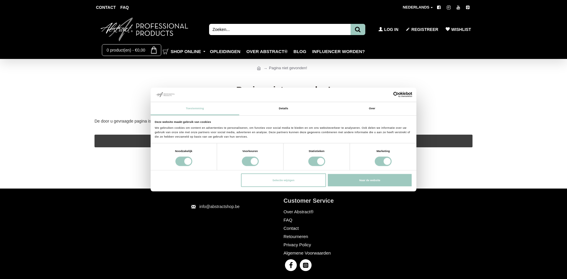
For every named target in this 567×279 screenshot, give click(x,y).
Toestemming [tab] (195, 108)
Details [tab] (283, 108)
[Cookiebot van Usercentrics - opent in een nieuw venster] (386, 95)
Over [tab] (372, 108)
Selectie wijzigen (283, 180)
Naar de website (369, 180)
